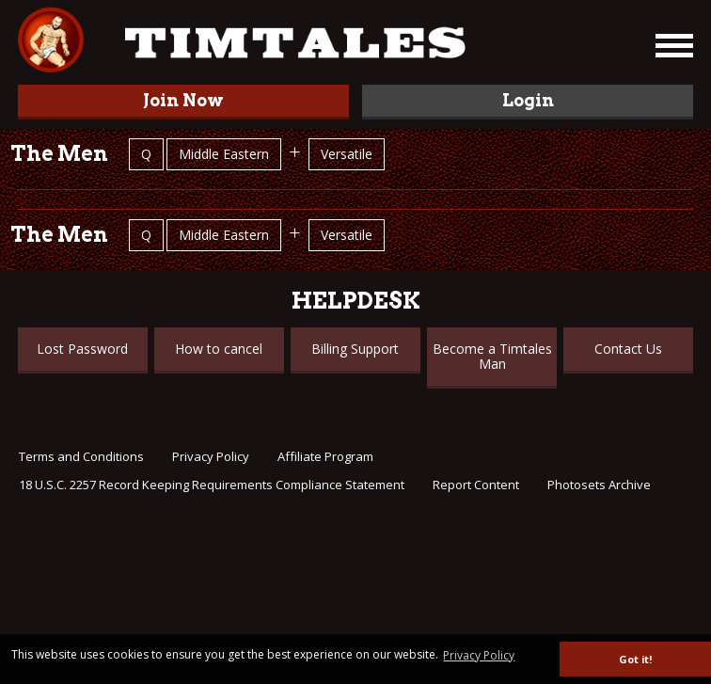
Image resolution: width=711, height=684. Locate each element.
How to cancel (218, 349)
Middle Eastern (224, 154)
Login (528, 100)
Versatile (346, 154)
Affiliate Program (325, 456)
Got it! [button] (635, 659)
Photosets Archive (599, 484)
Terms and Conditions (81, 456)
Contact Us (628, 349)
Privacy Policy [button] (478, 655)
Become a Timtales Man (492, 356)
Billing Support (355, 349)
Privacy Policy (210, 456)
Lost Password (82, 349)
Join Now (183, 100)
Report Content (476, 484)
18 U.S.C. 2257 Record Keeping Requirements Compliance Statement (211, 484)
